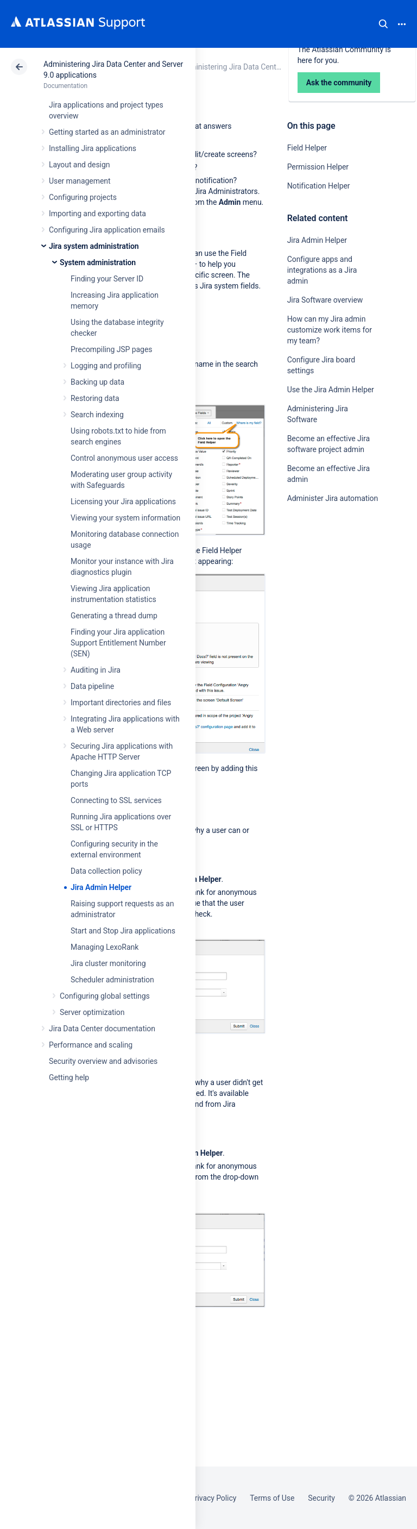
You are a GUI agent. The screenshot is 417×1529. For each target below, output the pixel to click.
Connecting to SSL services (116, 800)
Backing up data (97, 382)
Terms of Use (272, 1498)
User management (79, 181)
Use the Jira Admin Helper (330, 389)
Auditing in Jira (96, 670)
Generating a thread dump (114, 615)
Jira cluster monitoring (108, 963)
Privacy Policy (213, 1498)
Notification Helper (318, 185)
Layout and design (79, 164)
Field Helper (307, 147)
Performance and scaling (90, 1045)
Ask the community (325, 605)
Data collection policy (106, 871)
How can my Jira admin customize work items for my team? (329, 330)
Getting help (69, 1077)
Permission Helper (318, 166)
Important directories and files (121, 702)
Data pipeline (92, 686)
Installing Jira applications (92, 148)
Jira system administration (94, 246)
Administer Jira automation (332, 498)
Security (321, 1498)
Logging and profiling (106, 365)
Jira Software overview (325, 300)
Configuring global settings (105, 996)
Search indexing (97, 414)
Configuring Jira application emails (107, 229)
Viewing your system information (125, 517)
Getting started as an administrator (107, 132)
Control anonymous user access (124, 458)
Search (383, 24)
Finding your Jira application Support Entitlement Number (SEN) (118, 643)
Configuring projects (83, 197)
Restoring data (95, 398)
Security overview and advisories (103, 1061)
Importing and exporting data (97, 213)
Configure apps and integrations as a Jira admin (322, 270)
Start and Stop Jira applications (123, 930)
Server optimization (92, 1012)
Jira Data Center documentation (102, 1028)
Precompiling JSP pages (111, 349)
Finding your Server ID (107, 278)
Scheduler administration (112, 979)
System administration (98, 262)
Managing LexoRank (104, 947)
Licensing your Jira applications (123, 501)
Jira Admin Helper (101, 887)
